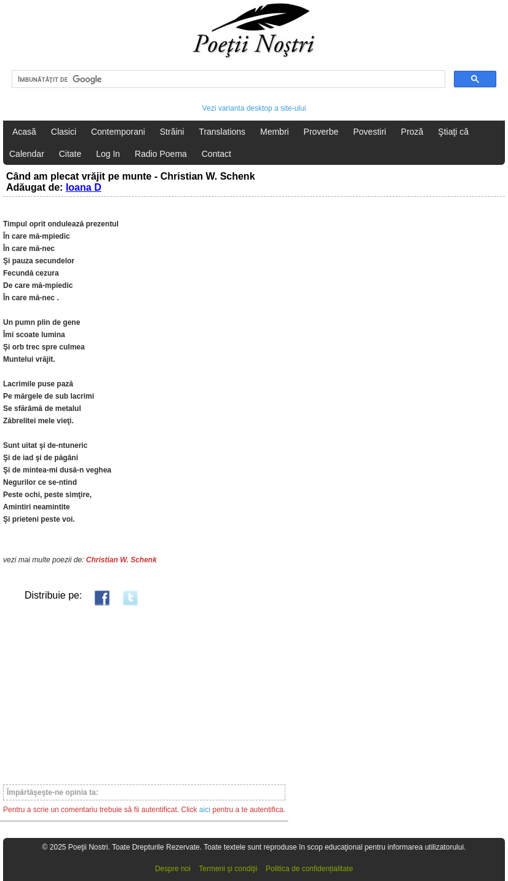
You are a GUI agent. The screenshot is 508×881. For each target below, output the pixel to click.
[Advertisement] (144, 694)
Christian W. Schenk (121, 560)
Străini (172, 132)
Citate (70, 154)
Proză (412, 132)
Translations (222, 132)
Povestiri (369, 132)
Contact (216, 154)
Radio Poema (161, 154)
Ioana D (83, 187)
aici (204, 809)
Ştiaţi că (453, 132)
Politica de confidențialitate (309, 868)
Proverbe (321, 132)
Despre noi (173, 868)
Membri (274, 132)
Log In (108, 154)
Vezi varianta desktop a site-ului (254, 108)
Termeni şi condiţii (228, 868)
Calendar (26, 154)
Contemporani (118, 132)
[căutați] (227, 79)
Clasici (63, 132)
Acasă (24, 132)
